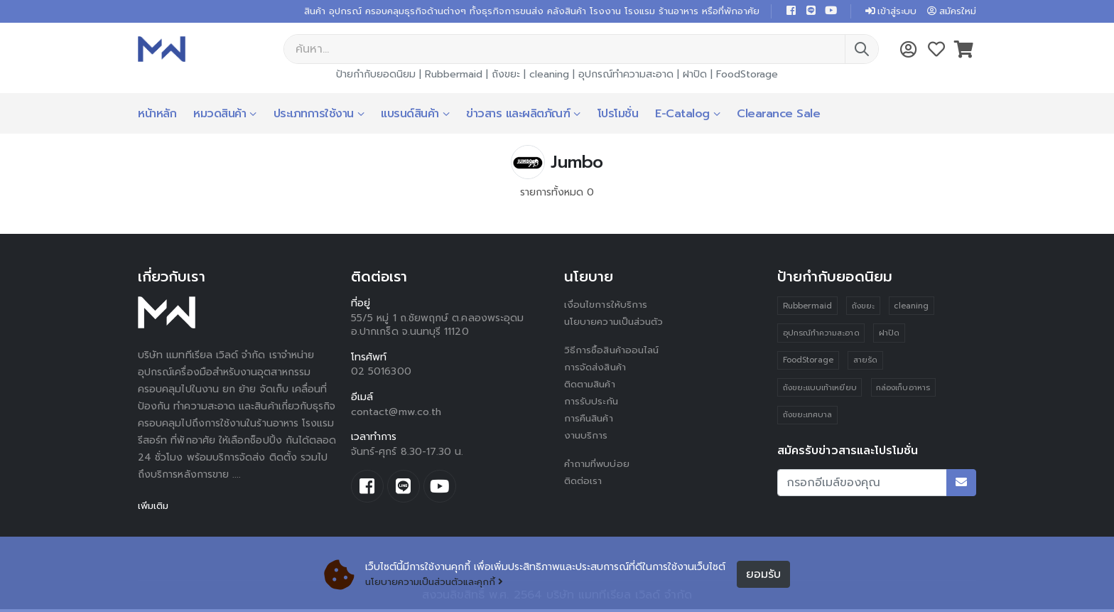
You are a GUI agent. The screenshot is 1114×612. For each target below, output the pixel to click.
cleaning (549, 75)
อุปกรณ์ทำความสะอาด (626, 75)
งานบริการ (586, 436)
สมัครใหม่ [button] (950, 11)
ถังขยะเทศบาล (808, 418)
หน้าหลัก (157, 115)
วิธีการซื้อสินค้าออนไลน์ (613, 351)
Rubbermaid (453, 75)
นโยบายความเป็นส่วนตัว (616, 323)
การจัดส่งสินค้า (596, 368)
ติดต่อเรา (584, 482)
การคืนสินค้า (590, 419)
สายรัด (865, 363)
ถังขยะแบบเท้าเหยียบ (820, 391)
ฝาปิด (695, 75)
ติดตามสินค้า (592, 385)
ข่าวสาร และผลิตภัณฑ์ (518, 115)
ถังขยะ (506, 75)
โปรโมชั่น (618, 115)
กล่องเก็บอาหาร (904, 391)
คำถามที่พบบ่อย (598, 465)
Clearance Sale (778, 115)
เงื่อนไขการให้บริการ (606, 306)
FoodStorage (747, 75)
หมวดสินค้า (219, 115)
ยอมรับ (763, 574)
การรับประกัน (592, 402)
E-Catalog (682, 115)
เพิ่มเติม (154, 507)
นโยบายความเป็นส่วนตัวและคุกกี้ (438, 581)
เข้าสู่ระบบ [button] (885, 11)
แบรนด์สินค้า (410, 115)
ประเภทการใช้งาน (314, 115)
